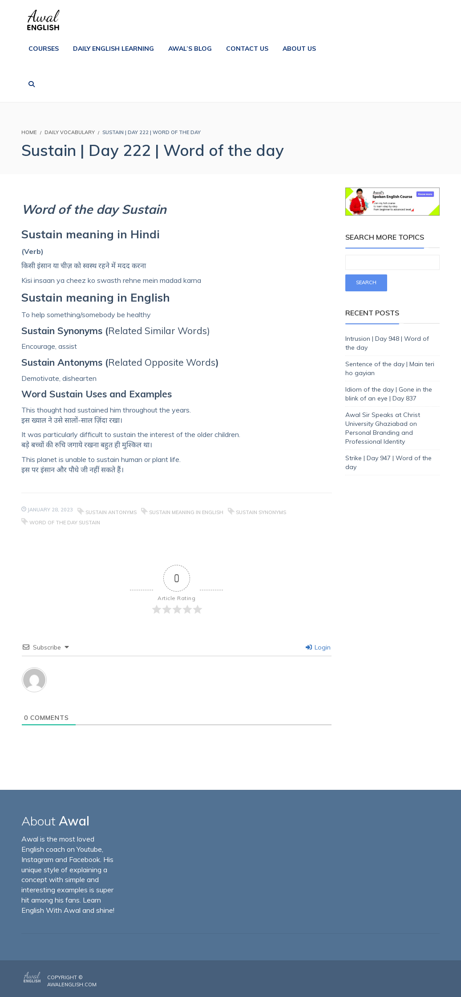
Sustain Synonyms (261, 512)
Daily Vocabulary (69, 132)
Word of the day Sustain (64, 522)
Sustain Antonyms (111, 512)
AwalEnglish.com (72, 984)
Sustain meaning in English (186, 512)
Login (318, 647)
